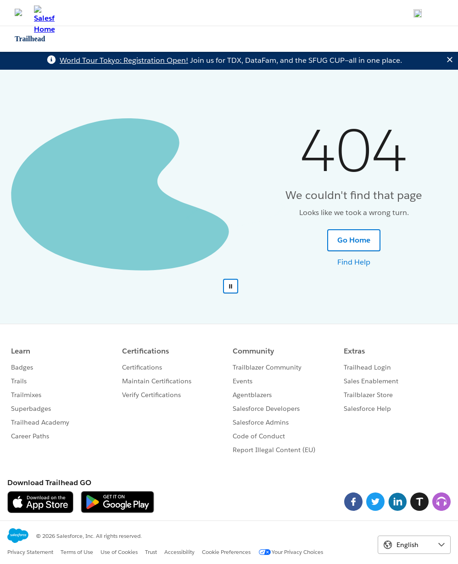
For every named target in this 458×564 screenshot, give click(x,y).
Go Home (353, 240)
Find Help (353, 262)
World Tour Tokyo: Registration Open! (124, 60)
